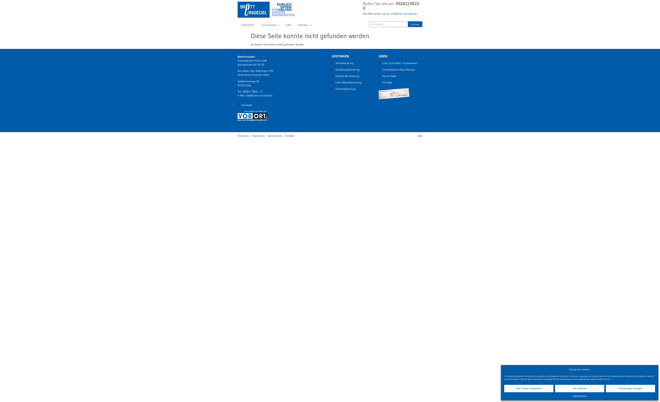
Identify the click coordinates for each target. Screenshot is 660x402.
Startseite (247, 25)
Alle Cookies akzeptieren (529, 388)
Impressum (258, 135)
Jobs (288, 25)
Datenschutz (275, 135)
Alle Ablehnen (580, 388)
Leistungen (270, 25)
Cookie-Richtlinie (580, 396)
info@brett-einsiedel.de (403, 13)
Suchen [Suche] (415, 24)
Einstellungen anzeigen (630, 388)
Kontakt (305, 25)
